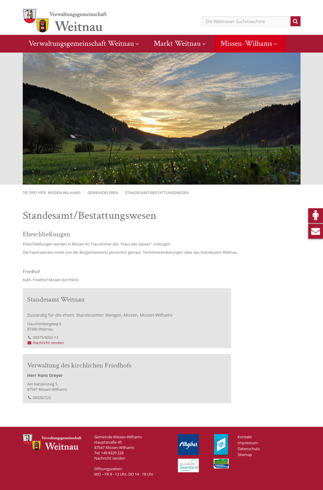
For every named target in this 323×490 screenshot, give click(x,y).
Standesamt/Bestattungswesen (157, 192)
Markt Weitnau (177, 43)
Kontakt (245, 436)
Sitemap (245, 454)
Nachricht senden (45, 342)
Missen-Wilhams (246, 43)
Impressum (248, 442)
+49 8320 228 (112, 452)
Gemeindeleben (102, 192)
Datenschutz (249, 448)
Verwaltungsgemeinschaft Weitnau (81, 43)
